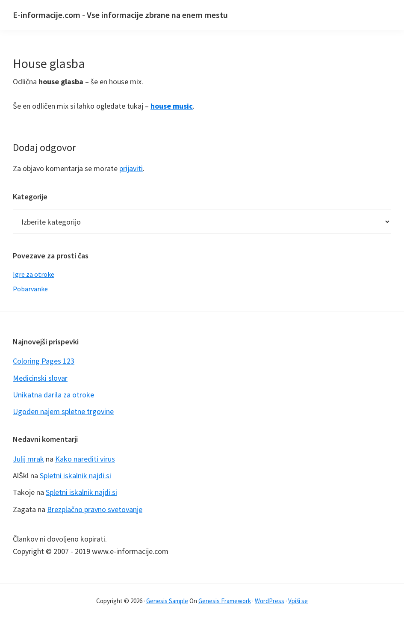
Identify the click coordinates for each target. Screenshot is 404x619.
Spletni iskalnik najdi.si (75, 475)
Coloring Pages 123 (43, 361)
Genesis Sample (167, 601)
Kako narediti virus (85, 459)
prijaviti (131, 168)
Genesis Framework (224, 601)
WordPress (269, 601)
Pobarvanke (30, 288)
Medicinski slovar (40, 378)
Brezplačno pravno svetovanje (94, 509)
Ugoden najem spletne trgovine (63, 411)
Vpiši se (298, 601)
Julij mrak (28, 459)
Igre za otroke (33, 274)
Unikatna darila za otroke (53, 395)
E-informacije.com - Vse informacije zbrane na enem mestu (120, 14)
